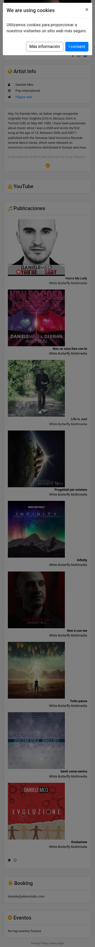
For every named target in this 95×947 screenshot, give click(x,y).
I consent (77, 46)
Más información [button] (44, 46)
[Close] (86, 9)
